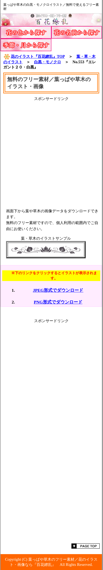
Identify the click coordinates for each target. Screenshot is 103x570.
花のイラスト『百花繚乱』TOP (34, 56)
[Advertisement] (51, 152)
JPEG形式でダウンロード (58, 290)
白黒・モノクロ (47, 62)
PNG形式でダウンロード (58, 302)
